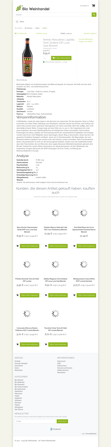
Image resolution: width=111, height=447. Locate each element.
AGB (58, 363)
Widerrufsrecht (63, 370)
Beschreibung (22, 80)
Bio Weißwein (20, 382)
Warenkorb (19, 366)
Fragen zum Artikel (85, 41)
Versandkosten (90, 434)
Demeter (18, 403)
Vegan (17, 396)
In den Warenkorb (61, 58)
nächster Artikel (90, 33)
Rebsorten (18, 393)
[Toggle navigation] (17, 22)
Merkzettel (18, 370)
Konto (17, 368)
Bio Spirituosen (20, 389)
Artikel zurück (41, 33)
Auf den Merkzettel (86, 39)
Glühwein (18, 400)
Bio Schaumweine (21, 387)
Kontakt (17, 361)
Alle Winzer (19, 409)
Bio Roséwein (19, 384)
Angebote (18, 398)
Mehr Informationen (29, 246)
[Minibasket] (93, 5)
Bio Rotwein (19, 380)
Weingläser (19, 407)
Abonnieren (62, 421)
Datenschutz (62, 366)
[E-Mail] (36, 421)
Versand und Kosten (64, 368)
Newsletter (61, 372)
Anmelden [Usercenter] (84, 6)
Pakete (17, 405)
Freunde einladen (21, 363)
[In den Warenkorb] (17, 246)
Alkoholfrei (18, 391)
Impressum (61, 361)
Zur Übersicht (21, 33)
